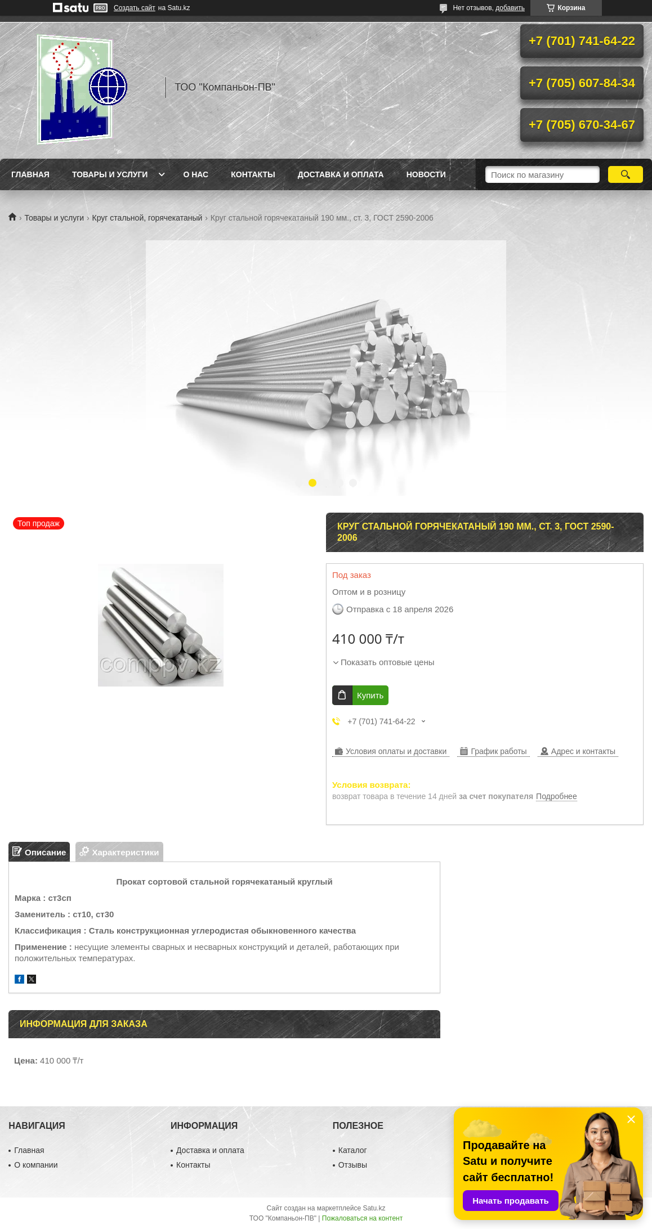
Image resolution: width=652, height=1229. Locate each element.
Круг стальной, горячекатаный (147, 217)
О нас (195, 174)
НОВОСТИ (426, 174)
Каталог (352, 1150)
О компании (35, 1164)
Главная (30, 174)
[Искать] (625, 174)
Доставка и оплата (341, 174)
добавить (510, 8)
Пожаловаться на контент (362, 1218)
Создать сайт (134, 8)
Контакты (253, 174)
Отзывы (352, 1164)
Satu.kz (374, 1208)
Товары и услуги (110, 174)
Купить (370, 695)
